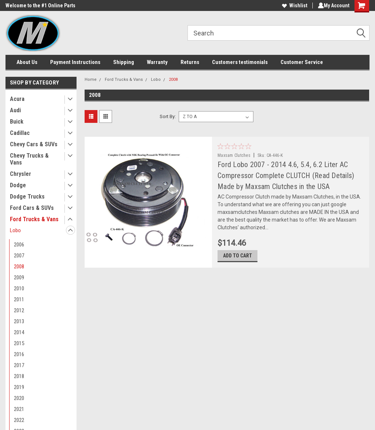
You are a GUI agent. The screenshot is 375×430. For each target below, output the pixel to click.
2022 (19, 420)
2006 (19, 244)
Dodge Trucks (27, 196)
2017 (19, 365)
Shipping (123, 62)
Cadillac (20, 132)
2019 (19, 387)
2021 (19, 409)
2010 (19, 288)
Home (91, 79)
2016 (19, 354)
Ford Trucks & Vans (34, 219)
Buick (16, 121)
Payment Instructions (75, 62)
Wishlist (293, 5)
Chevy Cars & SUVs (33, 144)
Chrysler (20, 173)
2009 (19, 277)
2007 (19, 255)
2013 (19, 321)
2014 (19, 332)
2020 (19, 398)
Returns (190, 62)
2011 (19, 299)
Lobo (15, 230)
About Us (26, 62)
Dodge (18, 185)
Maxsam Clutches (237, 155)
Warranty (157, 62)
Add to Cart (241, 259)
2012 (19, 310)
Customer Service (302, 62)
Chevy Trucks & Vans (29, 159)
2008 (19, 266)
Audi (15, 110)
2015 (19, 343)
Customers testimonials (240, 62)
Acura (17, 98)
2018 (19, 376)
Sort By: (168, 116)
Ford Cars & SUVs (32, 207)
